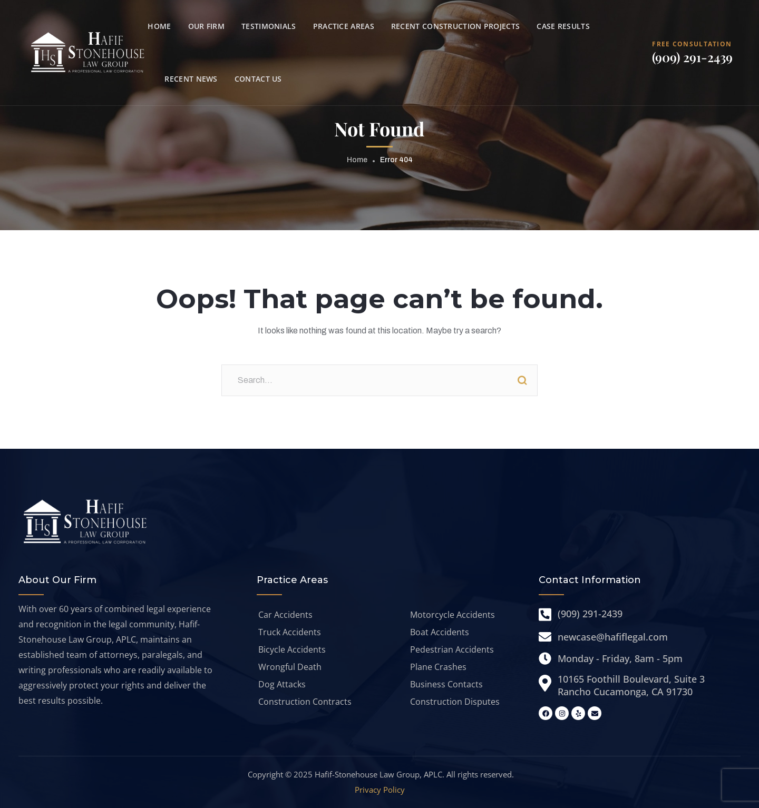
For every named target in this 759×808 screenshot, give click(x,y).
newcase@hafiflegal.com (613, 636)
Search (522, 380)
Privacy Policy (380, 789)
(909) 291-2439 (692, 56)
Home (357, 160)
